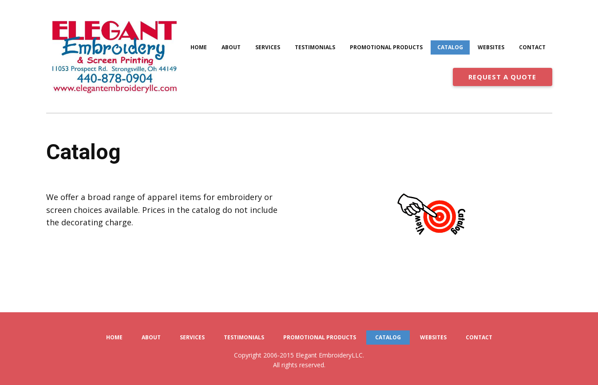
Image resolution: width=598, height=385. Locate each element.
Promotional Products (386, 47)
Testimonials (315, 47)
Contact (532, 47)
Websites (491, 47)
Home (198, 47)
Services (267, 47)
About (231, 47)
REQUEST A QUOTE (502, 76)
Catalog (450, 47)
